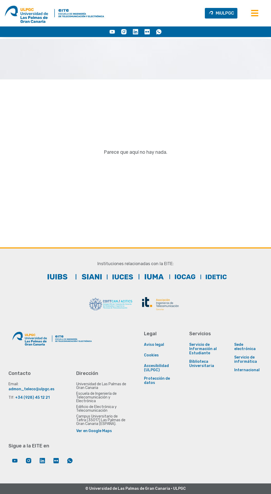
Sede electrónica (245, 347)
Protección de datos (157, 381)
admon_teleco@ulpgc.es (31, 389)
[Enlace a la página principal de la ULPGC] (29, 344)
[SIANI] (88, 276)
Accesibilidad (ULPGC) (156, 368)
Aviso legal (154, 345)
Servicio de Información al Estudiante (203, 349)
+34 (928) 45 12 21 (32, 397)
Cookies (151, 355)
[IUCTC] (120, 276)
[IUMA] (151, 276)
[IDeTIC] (213, 276)
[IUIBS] (57, 276)
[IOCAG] (182, 276)
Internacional (247, 370)
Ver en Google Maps (94, 431)
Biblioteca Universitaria (201, 364)
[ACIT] (160, 304)
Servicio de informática (245, 359)
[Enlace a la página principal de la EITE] (72, 344)
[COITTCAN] (110, 304)
